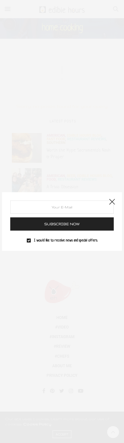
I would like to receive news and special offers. (66, 241)
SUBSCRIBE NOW (62, 224)
